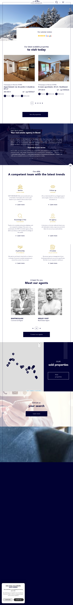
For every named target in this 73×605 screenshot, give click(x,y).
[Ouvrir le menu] (63, 2)
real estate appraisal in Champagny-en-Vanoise (41, 154)
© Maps (31, 390)
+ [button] (39, 344)
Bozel (57, 154)
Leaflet (27, 390)
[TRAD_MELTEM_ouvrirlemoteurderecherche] (56, 2)
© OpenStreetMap (38, 390)
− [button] (39, 346)
